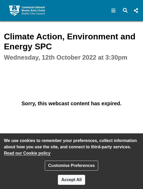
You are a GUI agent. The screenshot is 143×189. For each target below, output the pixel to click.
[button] (113, 10)
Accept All (71, 179)
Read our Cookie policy (27, 153)
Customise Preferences (71, 165)
